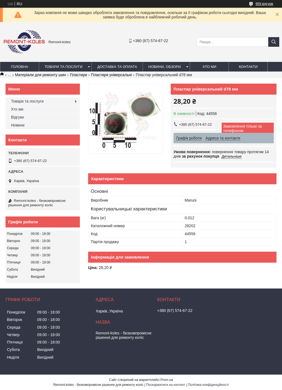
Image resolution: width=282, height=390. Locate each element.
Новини (18, 125)
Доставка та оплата (117, 67)
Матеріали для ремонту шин (40, 75)
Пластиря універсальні (111, 75)
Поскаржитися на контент (165, 385)
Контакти (248, 67)
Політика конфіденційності (208, 385)
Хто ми (209, 67)
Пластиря (78, 75)
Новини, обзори (164, 67)
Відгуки (17, 117)
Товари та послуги (63, 67)
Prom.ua (167, 380)
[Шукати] (273, 42)
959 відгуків (264, 4)
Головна (19, 67)
